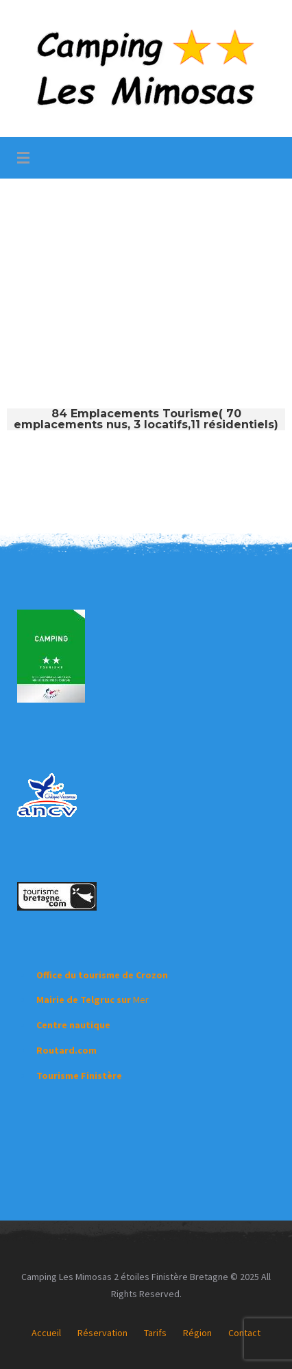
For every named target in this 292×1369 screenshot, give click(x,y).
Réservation (102, 1333)
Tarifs (155, 1333)
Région (197, 1333)
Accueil (46, 1333)
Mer (92, 999)
